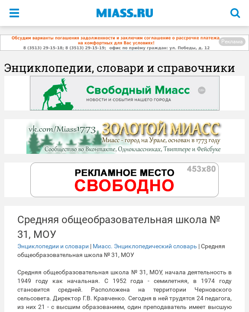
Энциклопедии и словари (53, 246)
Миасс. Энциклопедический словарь (145, 246)
